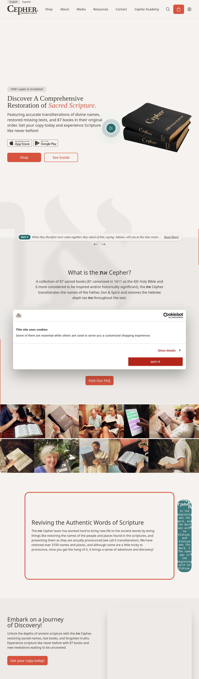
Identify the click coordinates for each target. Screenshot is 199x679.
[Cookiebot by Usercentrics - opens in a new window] (166, 315)
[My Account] (189, 9)
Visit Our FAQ (99, 380)
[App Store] (19, 143)
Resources (100, 9)
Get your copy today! (27, 660)
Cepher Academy (146, 9)
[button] (168, 9)
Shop (49, 9)
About (64, 9)
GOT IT (155, 361)
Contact (121, 9)
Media (81, 9)
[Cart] (178, 9)
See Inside (61, 157)
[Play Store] (45, 143)
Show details (167, 350)
